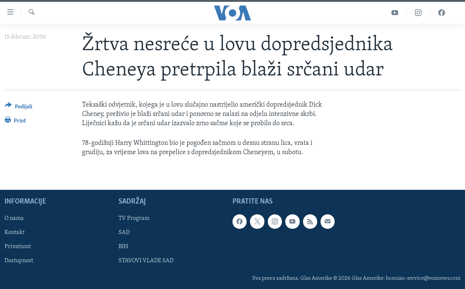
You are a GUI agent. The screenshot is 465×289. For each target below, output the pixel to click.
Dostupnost (18, 261)
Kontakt (14, 233)
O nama (14, 218)
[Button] (18, 108)
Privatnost (17, 247)
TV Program (133, 218)
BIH (123, 247)
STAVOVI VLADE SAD (145, 261)
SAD (124, 233)
